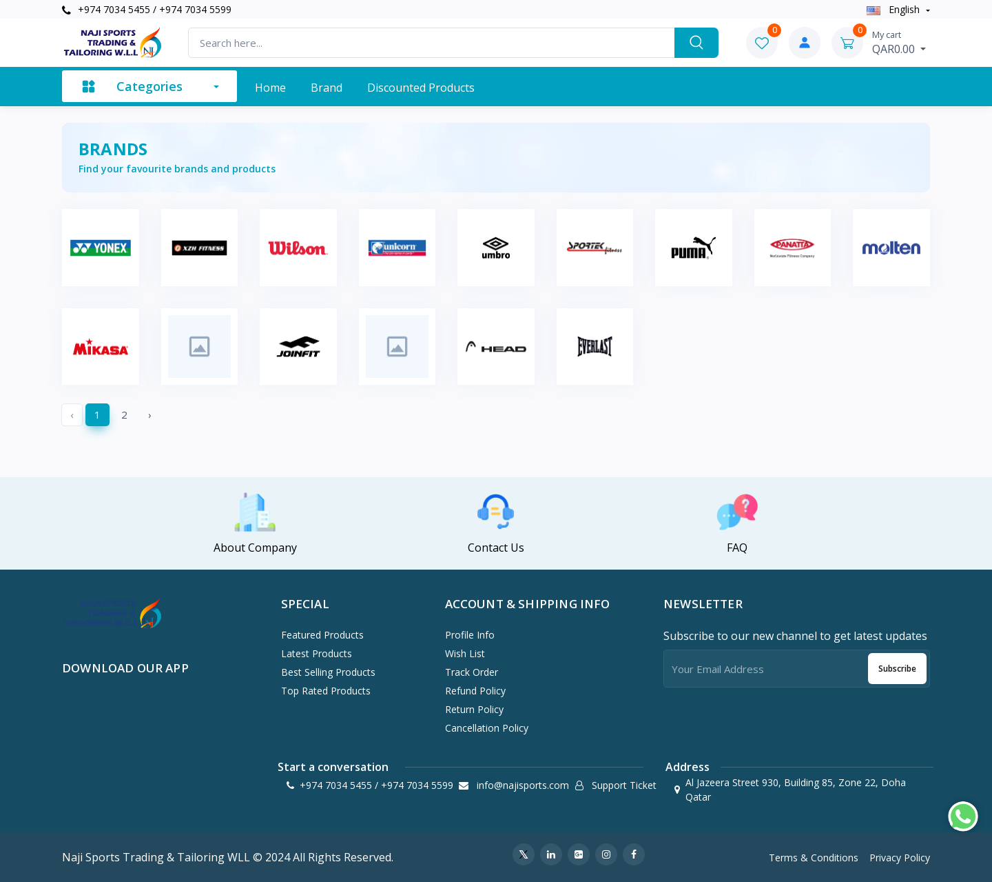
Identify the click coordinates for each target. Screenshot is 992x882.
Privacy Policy (899, 857)
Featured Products (322, 634)
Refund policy (475, 690)
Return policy (474, 709)
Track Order (471, 672)
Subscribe (897, 668)
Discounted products (421, 87)
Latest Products (316, 653)
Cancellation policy (486, 727)
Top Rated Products (326, 690)
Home (270, 87)
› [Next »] (150, 414)
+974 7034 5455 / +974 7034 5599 (146, 9)
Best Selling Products (328, 672)
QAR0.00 (899, 42)
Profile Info (470, 634)
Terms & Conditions (813, 857)
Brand (326, 87)
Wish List (465, 653)
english (894, 9)
